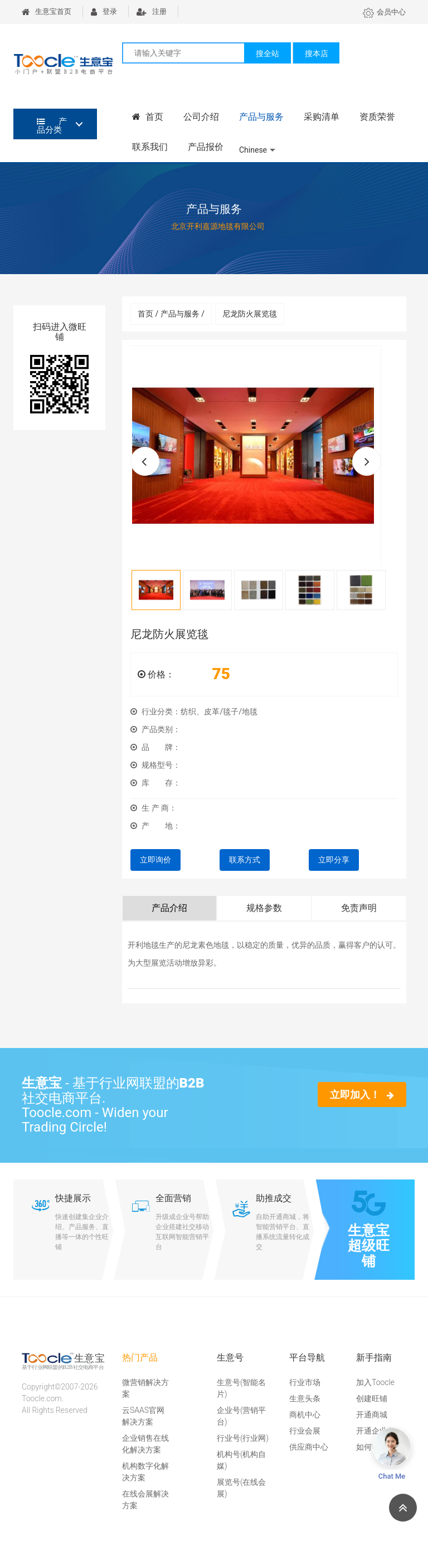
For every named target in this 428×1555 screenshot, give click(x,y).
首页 (147, 116)
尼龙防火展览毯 (249, 313)
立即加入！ (362, 1094)
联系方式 (244, 859)
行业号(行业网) (243, 1438)
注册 (152, 11)
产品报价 (205, 147)
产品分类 (52, 125)
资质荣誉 (377, 116)
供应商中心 (308, 1446)
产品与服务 (261, 116)
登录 (104, 11)
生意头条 (304, 1398)
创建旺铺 (371, 1398)
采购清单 (321, 116)
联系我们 (150, 147)
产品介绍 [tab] (169, 908)
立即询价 (155, 859)
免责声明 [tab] (359, 908)
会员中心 (384, 12)
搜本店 (316, 53)
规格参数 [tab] (264, 908)
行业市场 (304, 1382)
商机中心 (304, 1414)
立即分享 (333, 859)
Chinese (253, 149)
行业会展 (304, 1430)
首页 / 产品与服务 (171, 313)
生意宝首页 (46, 11)
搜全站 (267, 53)
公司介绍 (201, 116)
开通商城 (371, 1414)
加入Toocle (375, 1382)
